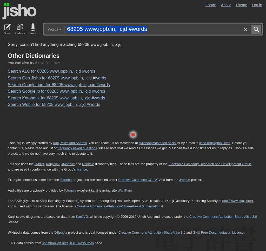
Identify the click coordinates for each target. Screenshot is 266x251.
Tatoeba (66, 180)
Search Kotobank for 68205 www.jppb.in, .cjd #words (56, 98)
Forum (210, 5)
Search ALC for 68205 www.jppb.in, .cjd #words (51, 71)
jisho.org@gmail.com (214, 143)
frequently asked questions (77, 148)
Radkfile (88, 164)
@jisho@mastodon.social (157, 143)
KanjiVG (82, 217)
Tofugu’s (70, 190)
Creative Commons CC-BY (137, 180)
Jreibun (184, 180)
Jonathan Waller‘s (55, 243)
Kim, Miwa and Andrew (70, 143)
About (226, 5)
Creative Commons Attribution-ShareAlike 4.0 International (120, 206)
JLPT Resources (81, 243)
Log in (257, 5)
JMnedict (68, 164)
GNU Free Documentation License (218, 232)
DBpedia (60, 232)
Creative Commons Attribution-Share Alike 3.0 (223, 217)
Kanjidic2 (52, 164)
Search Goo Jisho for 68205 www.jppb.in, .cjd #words (57, 78)
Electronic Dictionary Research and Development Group (210, 164)
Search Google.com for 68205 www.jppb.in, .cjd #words (59, 85)
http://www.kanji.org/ (237, 201)
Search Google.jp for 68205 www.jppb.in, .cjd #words (56, 91)
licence (82, 169)
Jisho (19, 11)
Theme (241, 5)
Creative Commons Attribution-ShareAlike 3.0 (151, 232)
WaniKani (125, 190)
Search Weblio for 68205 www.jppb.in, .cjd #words (54, 104)
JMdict (39, 164)
